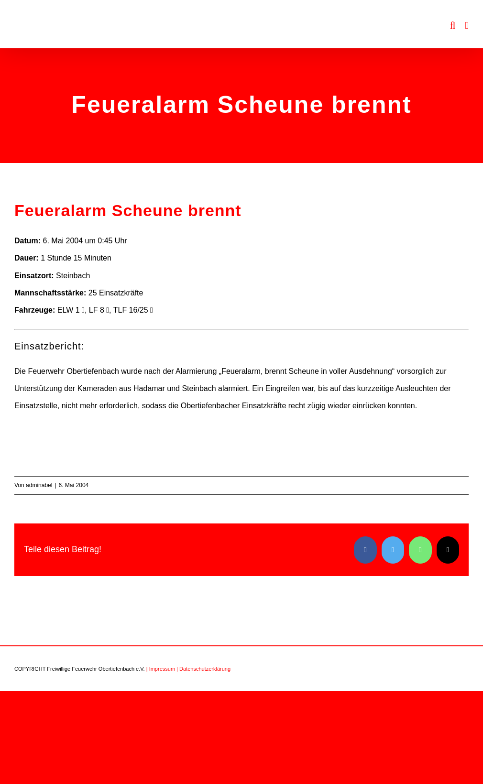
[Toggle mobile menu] (467, 26)
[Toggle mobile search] (453, 26)
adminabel (39, 485)
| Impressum (160, 669)
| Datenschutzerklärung (203, 669)
